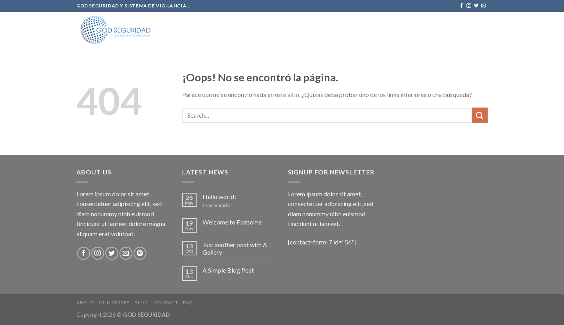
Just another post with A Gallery (234, 248)
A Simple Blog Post (228, 270)
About (85, 302)
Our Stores (114, 302)
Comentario (216, 205)
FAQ (188, 302)
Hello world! (219, 196)
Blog (141, 302)
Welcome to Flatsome (232, 222)
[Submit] (480, 115)
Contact (166, 302)
